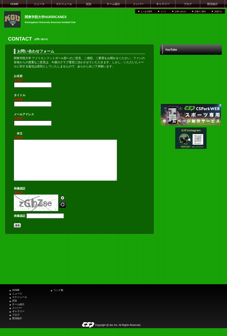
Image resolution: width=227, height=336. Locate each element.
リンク (163, 11)
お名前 (18, 78)
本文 (18, 136)
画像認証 (19, 191)
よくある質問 (146, 11)
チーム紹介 (113, 4)
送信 (17, 225)
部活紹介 (212, 4)
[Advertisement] (191, 251)
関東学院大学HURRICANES (46, 17)
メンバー (138, 4)
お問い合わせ (180, 11)
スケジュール (64, 4)
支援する (218, 11)
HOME (15, 4)
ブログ (188, 4)
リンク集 (58, 290)
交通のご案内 (200, 11)
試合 (88, 4)
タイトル (19, 97)
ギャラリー (163, 4)
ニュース (39, 4)
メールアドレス (24, 116)
